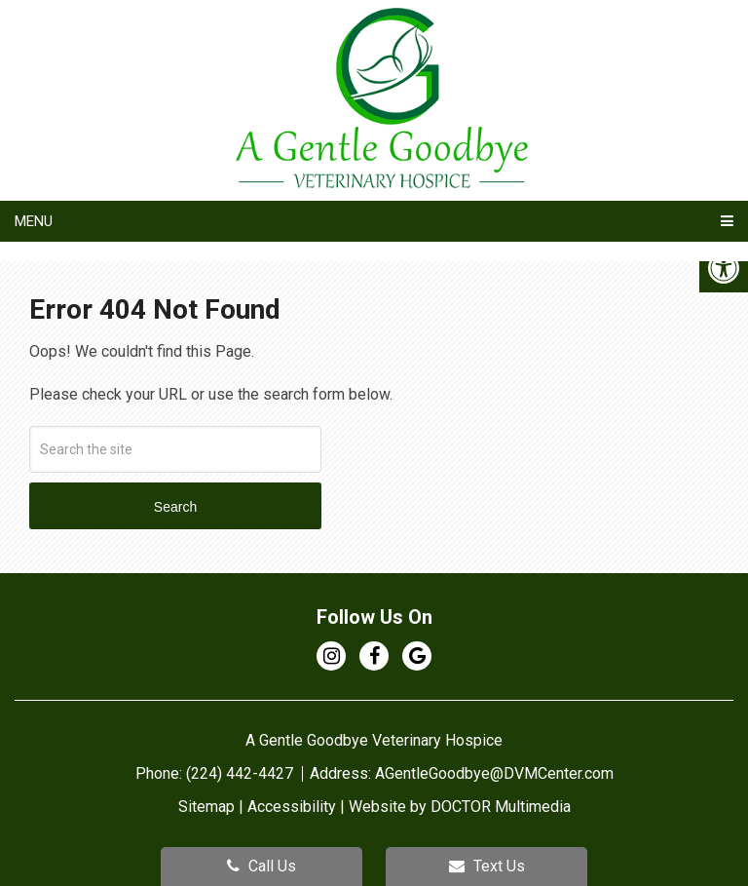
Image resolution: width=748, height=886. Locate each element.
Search (175, 507)
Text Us (487, 866)
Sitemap (206, 806)
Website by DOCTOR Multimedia (460, 806)
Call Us (261, 866)
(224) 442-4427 (241, 773)
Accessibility (291, 806)
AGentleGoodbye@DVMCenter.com (494, 773)
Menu (34, 221)
